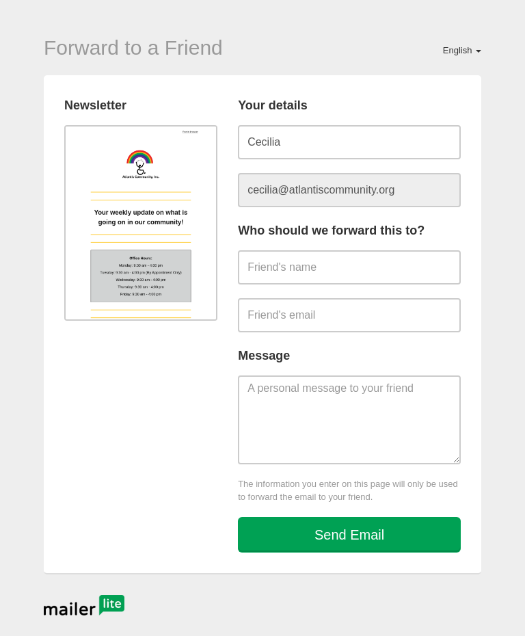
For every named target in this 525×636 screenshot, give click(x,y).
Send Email (349, 534)
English (462, 50)
